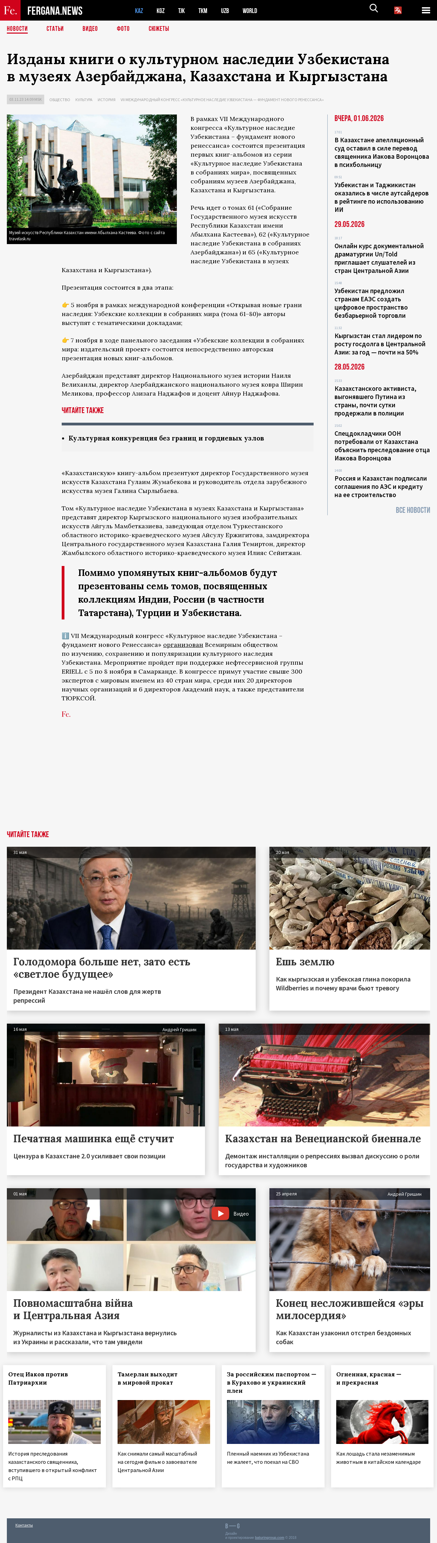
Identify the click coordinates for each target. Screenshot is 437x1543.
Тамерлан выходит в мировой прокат (151, 1379)
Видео (93, 29)
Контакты (24, 1523)
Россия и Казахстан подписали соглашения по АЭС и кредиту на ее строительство (381, 486)
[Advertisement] (218, 780)
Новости (18, 29)
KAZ (139, 10)
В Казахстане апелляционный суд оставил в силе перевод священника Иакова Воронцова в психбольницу (382, 152)
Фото (126, 29)
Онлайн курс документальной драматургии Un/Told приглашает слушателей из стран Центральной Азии (379, 258)
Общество (59, 99)
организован (183, 645)
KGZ (162, 10)
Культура (84, 99)
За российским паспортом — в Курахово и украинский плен (272, 1383)
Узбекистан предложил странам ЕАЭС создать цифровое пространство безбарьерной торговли (371, 303)
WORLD (256, 10)
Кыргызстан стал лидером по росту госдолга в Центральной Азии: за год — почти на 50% (380, 343)
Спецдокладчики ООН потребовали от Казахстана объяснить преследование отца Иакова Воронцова (382, 445)
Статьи (57, 29)
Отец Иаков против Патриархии (42, 1379)
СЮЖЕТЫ (163, 29)
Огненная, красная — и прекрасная (372, 1379)
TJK (184, 10)
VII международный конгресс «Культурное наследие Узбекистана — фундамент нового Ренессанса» (222, 99)
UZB (229, 10)
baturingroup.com (269, 1536)
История (107, 99)
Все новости (413, 510)
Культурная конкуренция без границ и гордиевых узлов (172, 438)
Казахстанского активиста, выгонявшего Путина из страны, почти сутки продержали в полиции (375, 400)
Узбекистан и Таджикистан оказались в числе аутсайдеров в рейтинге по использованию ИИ (382, 197)
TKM (206, 10)
